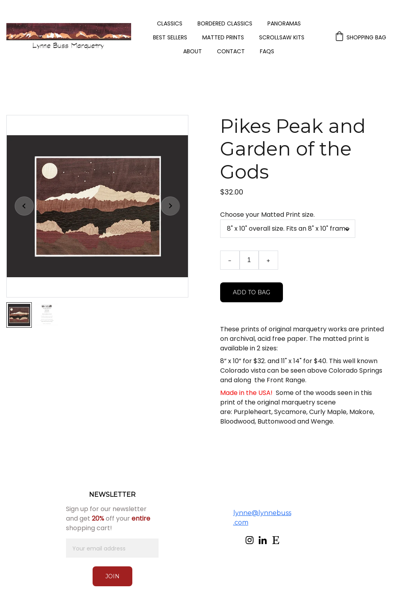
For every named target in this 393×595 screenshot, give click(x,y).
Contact (231, 51)
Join (112, 576)
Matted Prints (223, 37)
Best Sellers (170, 37)
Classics (169, 23)
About (192, 51)
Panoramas (284, 23)
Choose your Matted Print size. (267, 214)
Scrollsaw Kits (281, 37)
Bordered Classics (224, 23)
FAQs (267, 51)
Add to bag (251, 292)
